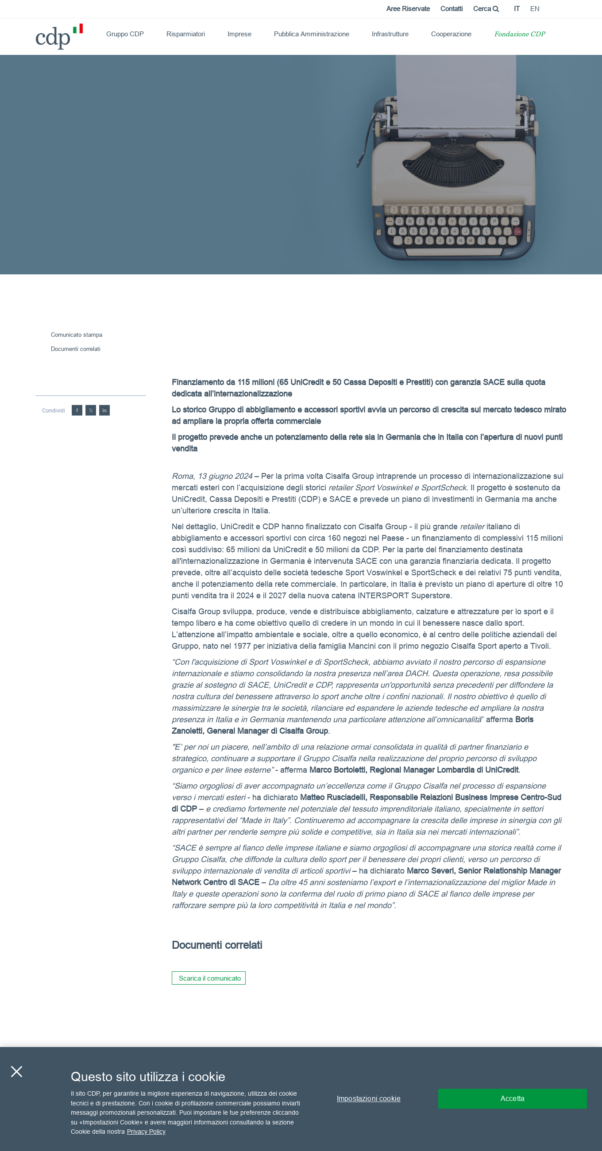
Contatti (451, 8)
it (517, 8)
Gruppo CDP (125, 34)
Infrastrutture (390, 34)
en (535, 8)
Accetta (513, 1099)
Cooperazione (451, 34)
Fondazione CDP (519, 34)
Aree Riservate (408, 8)
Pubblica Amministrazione (311, 34)
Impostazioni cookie (369, 1099)
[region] (301, 1099)
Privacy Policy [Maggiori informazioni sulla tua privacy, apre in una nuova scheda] (146, 1131)
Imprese (239, 34)
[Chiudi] (16, 1072)
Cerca (486, 8)
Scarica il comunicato (210, 978)
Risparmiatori (185, 34)
